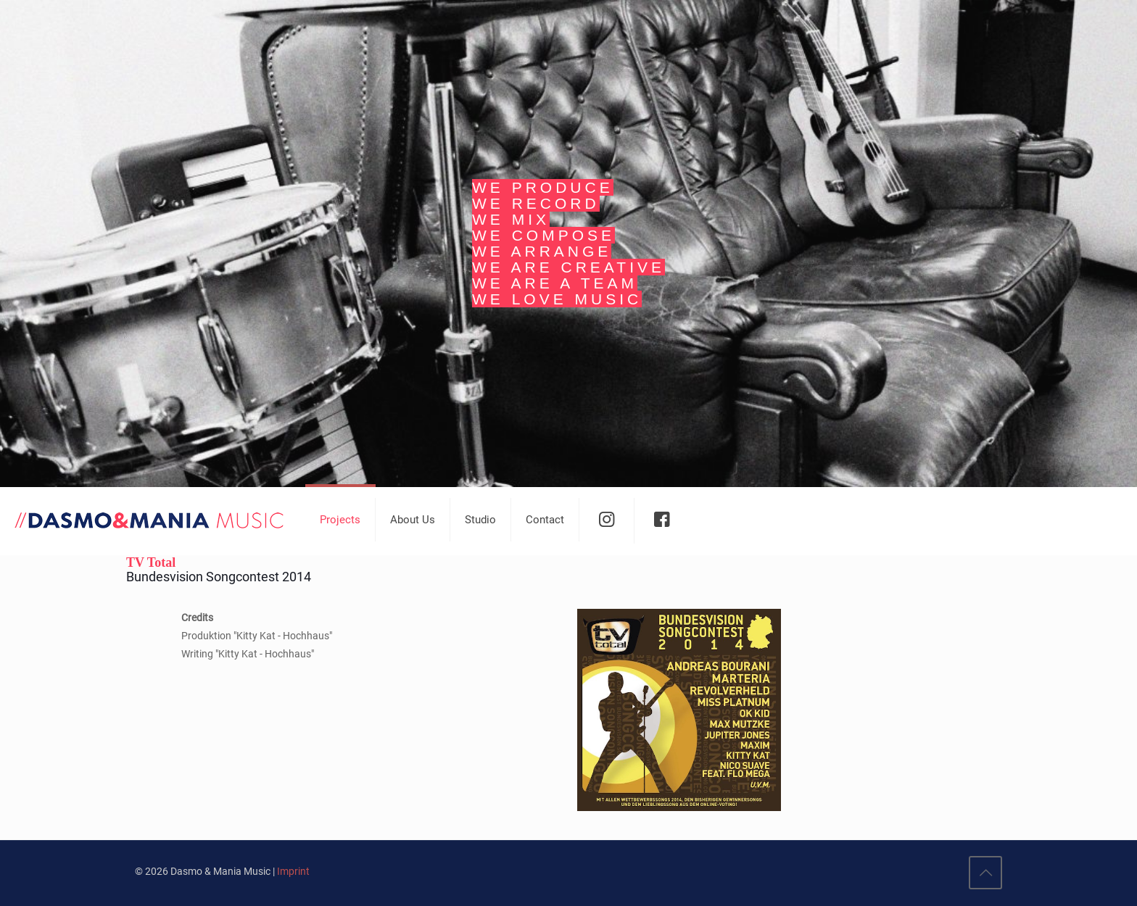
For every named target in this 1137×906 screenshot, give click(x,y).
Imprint (293, 871)
